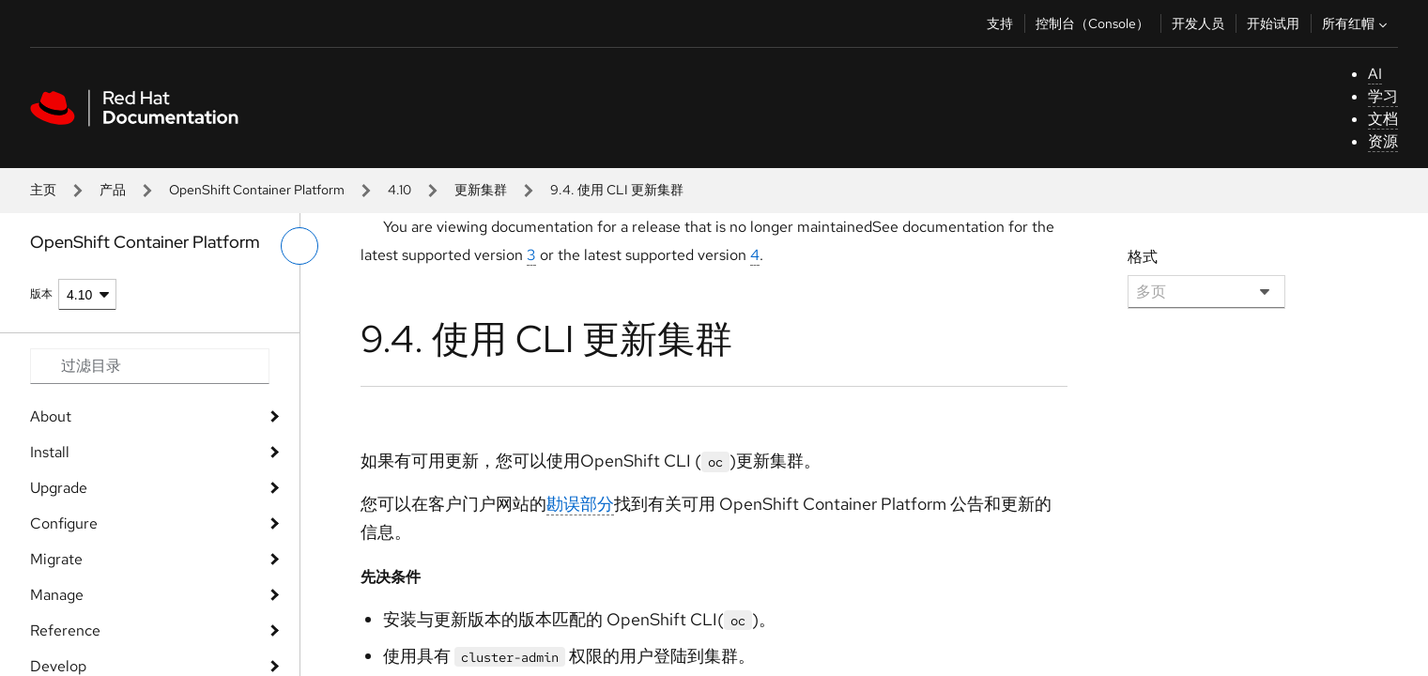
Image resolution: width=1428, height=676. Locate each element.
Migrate (56, 559)
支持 (1000, 23)
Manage (57, 595)
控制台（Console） (1092, 23)
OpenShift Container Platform (257, 189)
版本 (41, 293)
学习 (1383, 96)
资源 (1383, 141)
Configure (64, 523)
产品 (113, 189)
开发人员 (1198, 23)
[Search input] (149, 366)
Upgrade (58, 488)
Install (49, 452)
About (50, 416)
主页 (43, 189)
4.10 (399, 189)
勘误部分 (580, 504)
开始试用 (1273, 23)
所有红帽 (1356, 23)
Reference (65, 630)
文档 (1383, 119)
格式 (1143, 257)
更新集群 (480, 189)
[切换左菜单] (299, 246)
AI (1375, 74)
